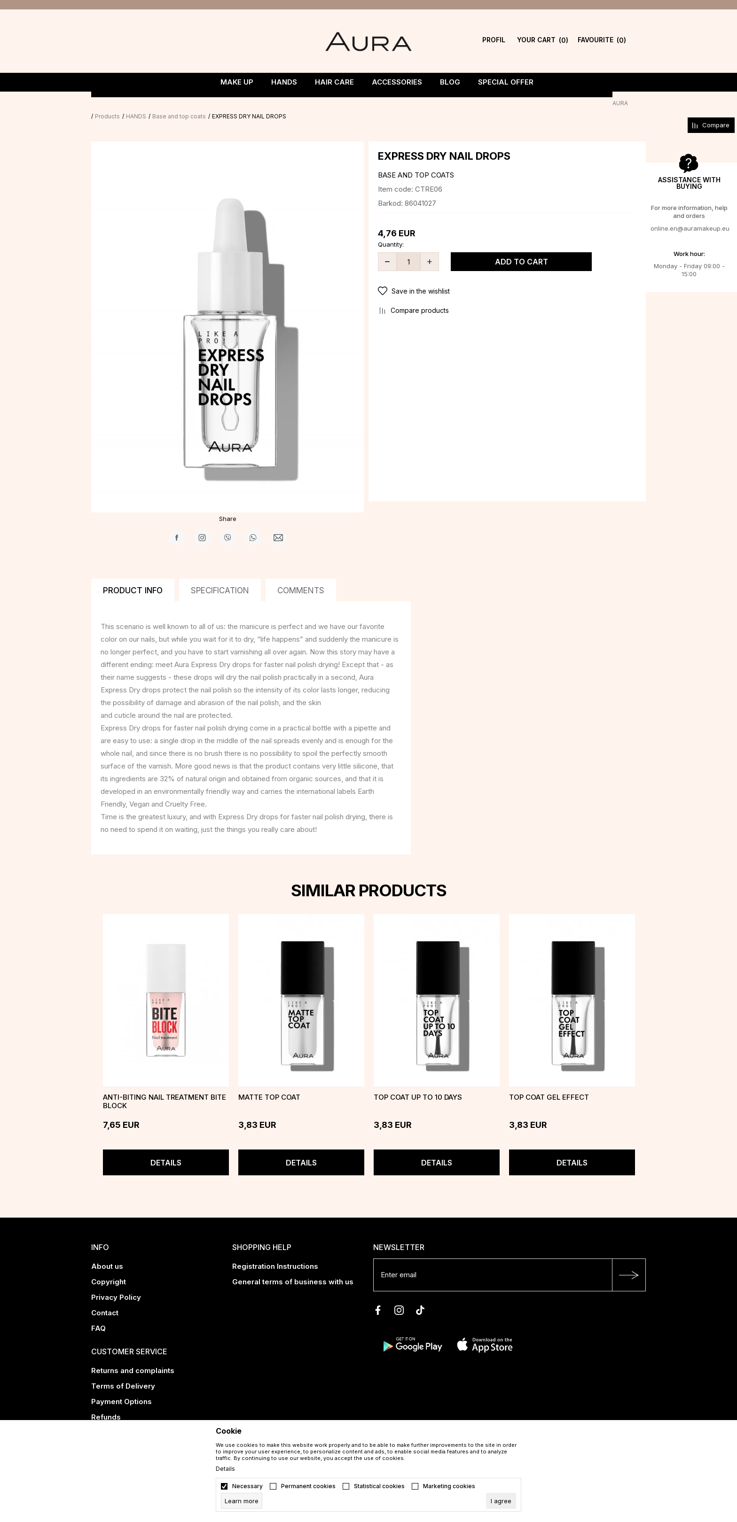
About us (107, 1253)
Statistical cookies (379, 1486)
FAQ (98, 1315)
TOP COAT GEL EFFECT (549, 1084)
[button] (507, 278)
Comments (300, 577)
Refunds (106, 1403)
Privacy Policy (116, 1284)
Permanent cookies (308, 1486)
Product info (133, 577)
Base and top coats (197, 103)
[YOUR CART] (542, 41)
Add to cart (521, 248)
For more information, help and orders (689, 211)
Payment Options (121, 1388)
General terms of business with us (292, 1268)
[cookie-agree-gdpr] (501, 1501)
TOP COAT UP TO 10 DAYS (418, 1084)
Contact (104, 1299)
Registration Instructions (275, 1253)
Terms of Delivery (123, 1372)
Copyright (108, 1268)
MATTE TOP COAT (269, 1084)
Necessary (247, 1486)
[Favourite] (602, 41)
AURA (99, 103)
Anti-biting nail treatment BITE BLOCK (164, 1088)
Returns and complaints (132, 1357)
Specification (220, 577)
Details (165, 1149)
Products (125, 103)
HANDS (154, 103)
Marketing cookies (449, 1486)
